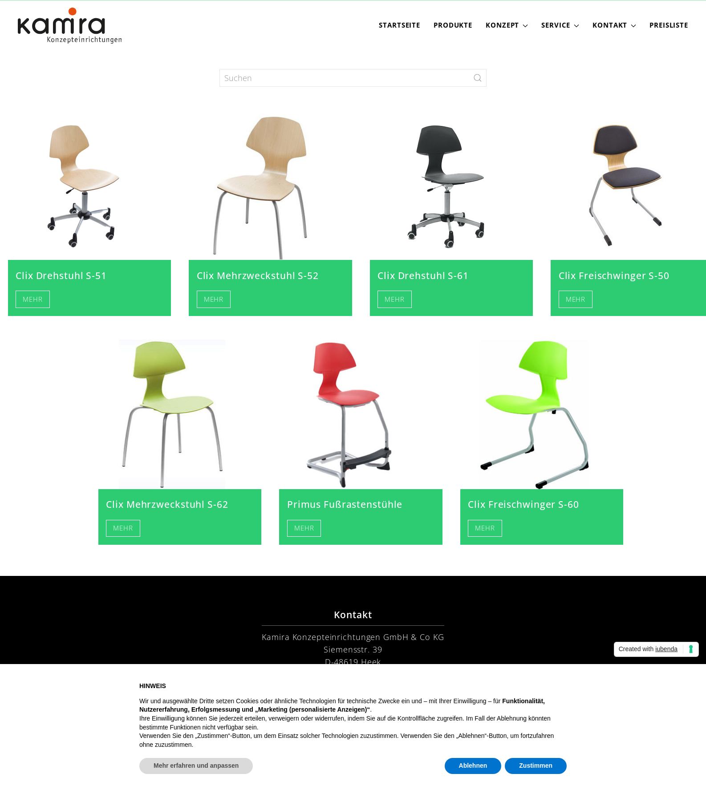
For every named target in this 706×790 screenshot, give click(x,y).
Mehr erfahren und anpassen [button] (196, 765)
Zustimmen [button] (535, 765)
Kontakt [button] (614, 25)
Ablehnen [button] (473, 765)
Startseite (399, 25)
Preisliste (668, 25)
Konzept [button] (507, 25)
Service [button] (560, 25)
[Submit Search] (478, 78)
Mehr (33, 299)
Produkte (453, 25)
